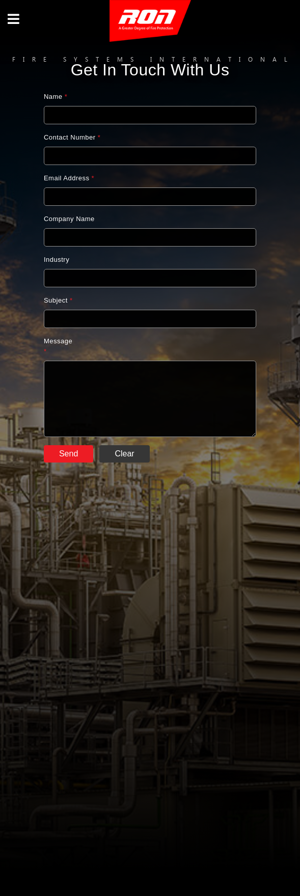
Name (55, 96)
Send (68, 453)
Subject (58, 300)
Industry (56, 259)
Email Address (69, 178)
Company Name (69, 219)
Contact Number (72, 137)
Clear (124, 453)
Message (58, 346)
